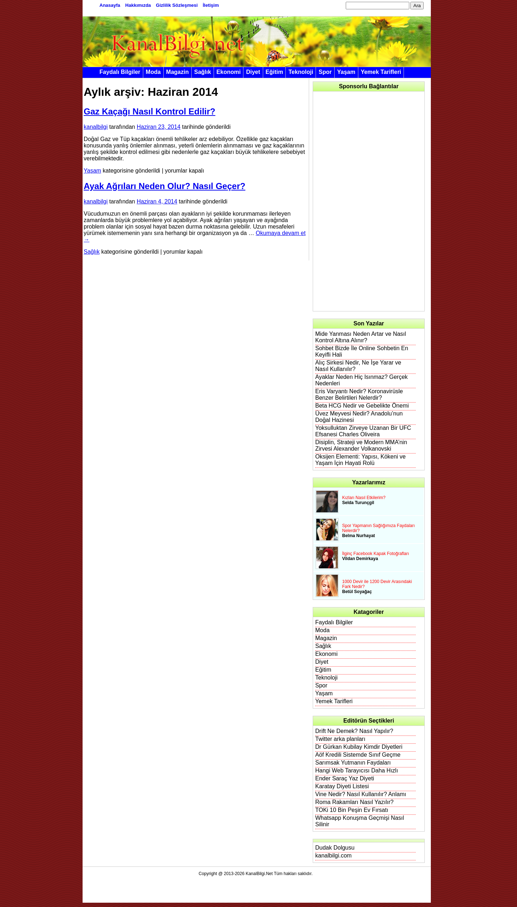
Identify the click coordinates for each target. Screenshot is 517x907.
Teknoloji (300, 72)
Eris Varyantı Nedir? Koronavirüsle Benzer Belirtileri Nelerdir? (359, 394)
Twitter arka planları (340, 739)
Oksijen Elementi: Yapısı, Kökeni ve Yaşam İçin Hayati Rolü (360, 460)
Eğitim (274, 72)
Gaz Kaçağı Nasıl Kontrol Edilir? (149, 111)
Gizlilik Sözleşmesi (176, 5)
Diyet (253, 72)
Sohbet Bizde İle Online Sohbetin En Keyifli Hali (361, 351)
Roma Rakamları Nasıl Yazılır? (354, 802)
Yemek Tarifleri (381, 72)
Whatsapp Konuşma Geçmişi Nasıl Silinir (359, 821)
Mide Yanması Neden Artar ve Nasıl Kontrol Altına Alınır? (360, 337)
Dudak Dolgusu (334, 848)
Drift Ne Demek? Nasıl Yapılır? (354, 731)
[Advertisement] (369, 201)
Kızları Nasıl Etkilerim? (364, 497)
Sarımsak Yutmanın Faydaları (353, 763)
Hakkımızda (138, 5)
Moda (153, 72)
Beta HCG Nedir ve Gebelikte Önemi (362, 406)
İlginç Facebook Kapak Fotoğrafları (375, 553)
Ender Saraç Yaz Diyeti (344, 778)
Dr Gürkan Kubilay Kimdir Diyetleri (358, 747)
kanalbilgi (96, 127)
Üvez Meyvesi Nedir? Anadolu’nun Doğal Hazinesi (359, 416)
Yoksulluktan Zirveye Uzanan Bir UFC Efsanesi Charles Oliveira (363, 431)
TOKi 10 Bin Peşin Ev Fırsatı (351, 810)
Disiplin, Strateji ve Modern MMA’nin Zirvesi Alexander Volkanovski (361, 445)
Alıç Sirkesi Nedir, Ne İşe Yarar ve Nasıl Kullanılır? (358, 365)
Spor (324, 72)
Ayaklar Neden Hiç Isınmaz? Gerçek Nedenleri (361, 380)
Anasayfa (109, 5)
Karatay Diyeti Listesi (342, 786)
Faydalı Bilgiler (119, 72)
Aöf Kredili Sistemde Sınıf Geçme (357, 755)
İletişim (211, 5)
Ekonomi (228, 72)
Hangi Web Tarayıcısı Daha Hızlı (356, 770)
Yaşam (346, 72)
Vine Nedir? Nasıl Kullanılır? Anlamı (360, 794)
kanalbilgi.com (333, 855)
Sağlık (202, 72)
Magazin (177, 72)
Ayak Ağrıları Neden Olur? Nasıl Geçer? (164, 186)
